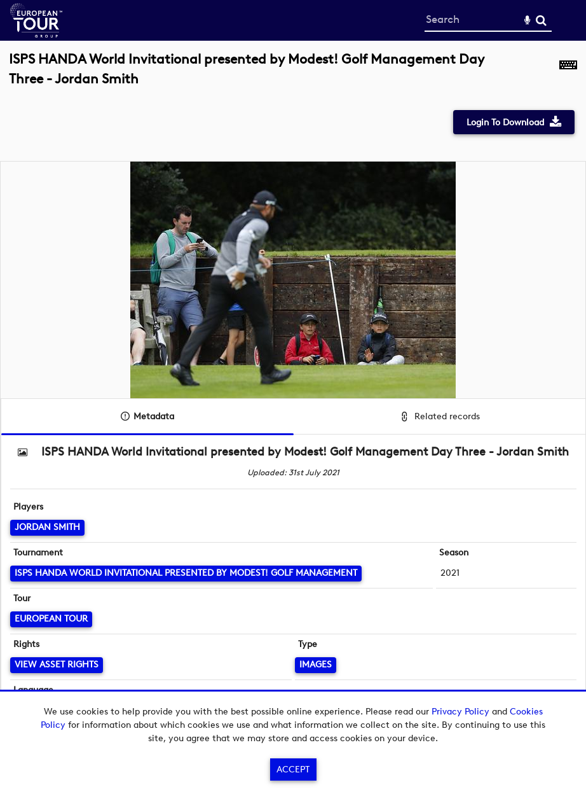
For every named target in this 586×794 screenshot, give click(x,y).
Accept (293, 769)
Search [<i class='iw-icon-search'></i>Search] (541, 20)
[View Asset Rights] (56, 665)
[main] (293, 386)
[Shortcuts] (568, 76)
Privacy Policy (460, 711)
